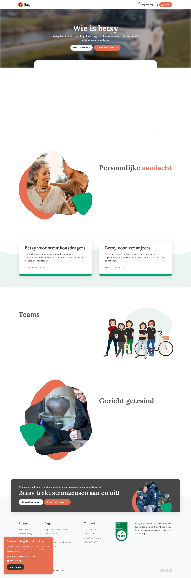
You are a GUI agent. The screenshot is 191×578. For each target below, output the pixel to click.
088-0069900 (90, 542)
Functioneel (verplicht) (22, 556)
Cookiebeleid (51, 533)
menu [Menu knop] (165, 5)
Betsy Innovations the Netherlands (151, 523)
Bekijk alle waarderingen (146, 530)
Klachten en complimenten (58, 542)
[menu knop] (27, 4)
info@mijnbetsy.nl (93, 538)
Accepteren (16, 567)
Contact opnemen (31, 502)
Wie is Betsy (25, 529)
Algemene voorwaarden (56, 529)
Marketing (15, 560)
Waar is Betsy (25, 533)
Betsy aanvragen (148, 5)
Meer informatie (81, 47)
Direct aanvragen (106, 47)
